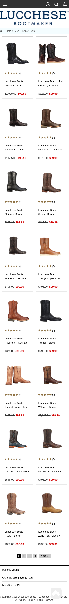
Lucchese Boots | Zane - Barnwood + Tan (49, 535)
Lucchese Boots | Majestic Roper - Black (15, 214)
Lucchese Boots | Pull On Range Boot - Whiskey (50, 85)
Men (17, 31)
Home (8, 31)
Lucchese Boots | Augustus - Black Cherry (15, 149)
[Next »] (44, 556)
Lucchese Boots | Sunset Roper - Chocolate (48, 214)
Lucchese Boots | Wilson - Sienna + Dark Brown (48, 407)
